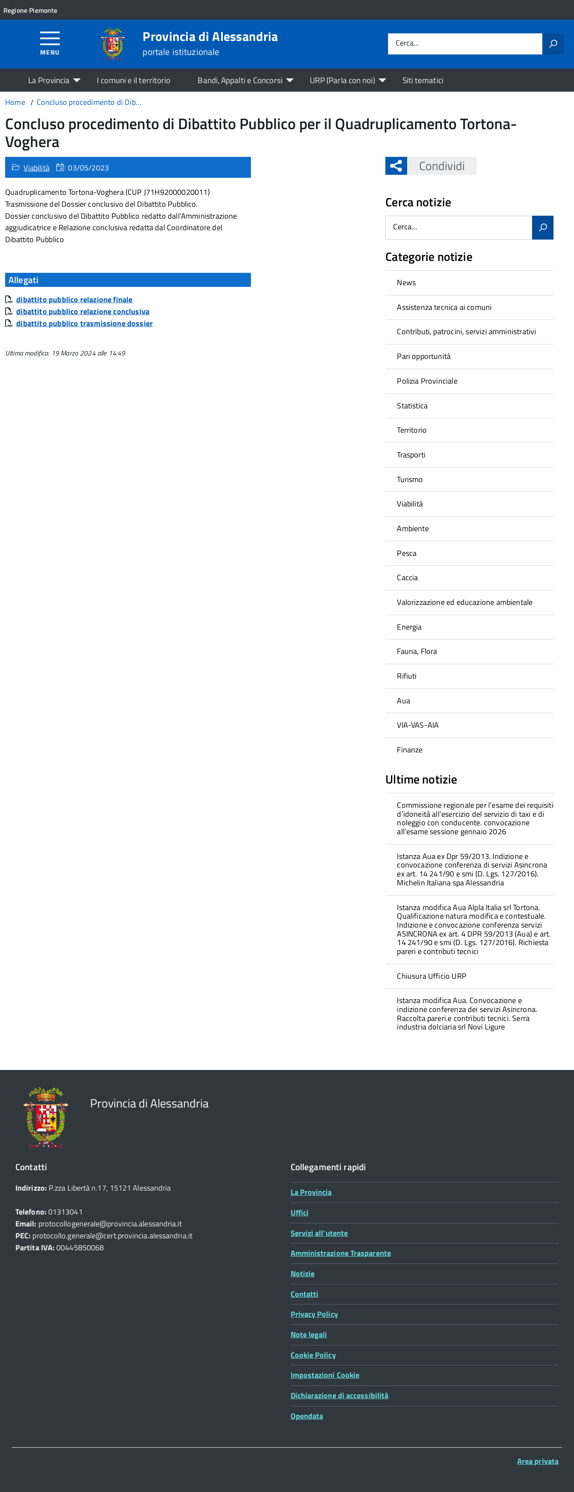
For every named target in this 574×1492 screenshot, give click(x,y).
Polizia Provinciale (427, 381)
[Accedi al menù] (50, 43)
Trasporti (411, 454)
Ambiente (412, 528)
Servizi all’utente (319, 1233)
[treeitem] (469, 282)
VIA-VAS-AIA (418, 725)
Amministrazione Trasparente (341, 1253)
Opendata (307, 1416)
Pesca (407, 553)
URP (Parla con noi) (342, 80)
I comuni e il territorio (133, 80)
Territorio (412, 430)
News (406, 282)
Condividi (436, 165)
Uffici (300, 1212)
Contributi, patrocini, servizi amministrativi (466, 331)
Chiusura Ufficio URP (431, 976)
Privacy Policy (314, 1314)
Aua (403, 700)
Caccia (407, 577)
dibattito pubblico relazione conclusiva (82, 311)
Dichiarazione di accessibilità (340, 1395)
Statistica (412, 405)
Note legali (309, 1334)
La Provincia (49, 80)
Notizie (303, 1273)
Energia (409, 627)
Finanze (409, 749)
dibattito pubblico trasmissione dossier (84, 323)
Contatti (305, 1294)
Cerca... (407, 44)
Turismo (410, 479)
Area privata (538, 1461)
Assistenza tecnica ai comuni (444, 307)
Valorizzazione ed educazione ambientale (465, 602)
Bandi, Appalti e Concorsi (240, 80)
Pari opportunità (424, 356)
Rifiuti (407, 676)
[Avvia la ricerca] (553, 44)
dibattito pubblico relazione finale (74, 299)
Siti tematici (422, 80)
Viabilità (36, 167)
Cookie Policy (313, 1355)
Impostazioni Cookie (325, 1375)
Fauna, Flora (417, 651)
